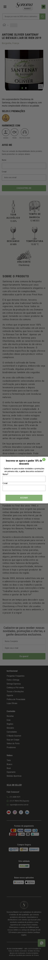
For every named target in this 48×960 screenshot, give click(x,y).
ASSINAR (24, 498)
